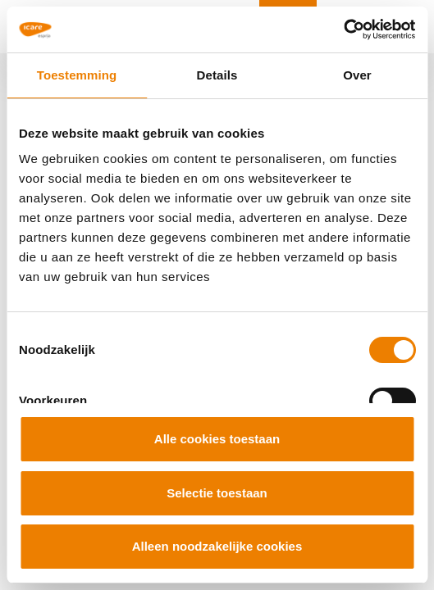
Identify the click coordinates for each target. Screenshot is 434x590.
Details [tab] (217, 75)
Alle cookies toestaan (217, 439)
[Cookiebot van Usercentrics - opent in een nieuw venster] (343, 29)
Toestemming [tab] (77, 75)
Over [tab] (357, 75)
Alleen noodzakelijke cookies (217, 546)
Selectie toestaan (217, 493)
